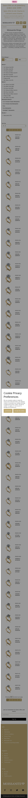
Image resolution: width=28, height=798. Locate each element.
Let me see (8, 411)
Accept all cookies (19, 411)
